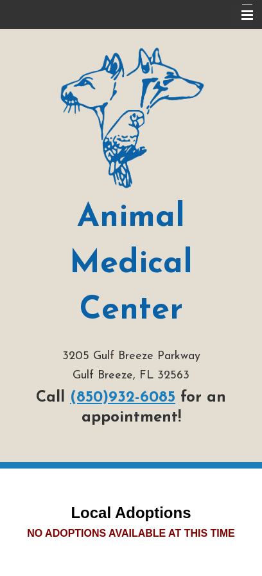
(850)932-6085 (122, 397)
